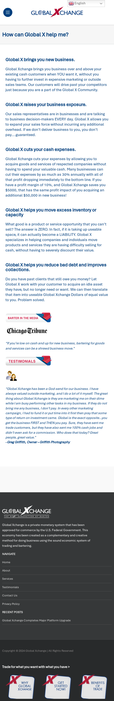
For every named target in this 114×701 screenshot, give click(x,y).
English (77, 3)
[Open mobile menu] (8, 12)
